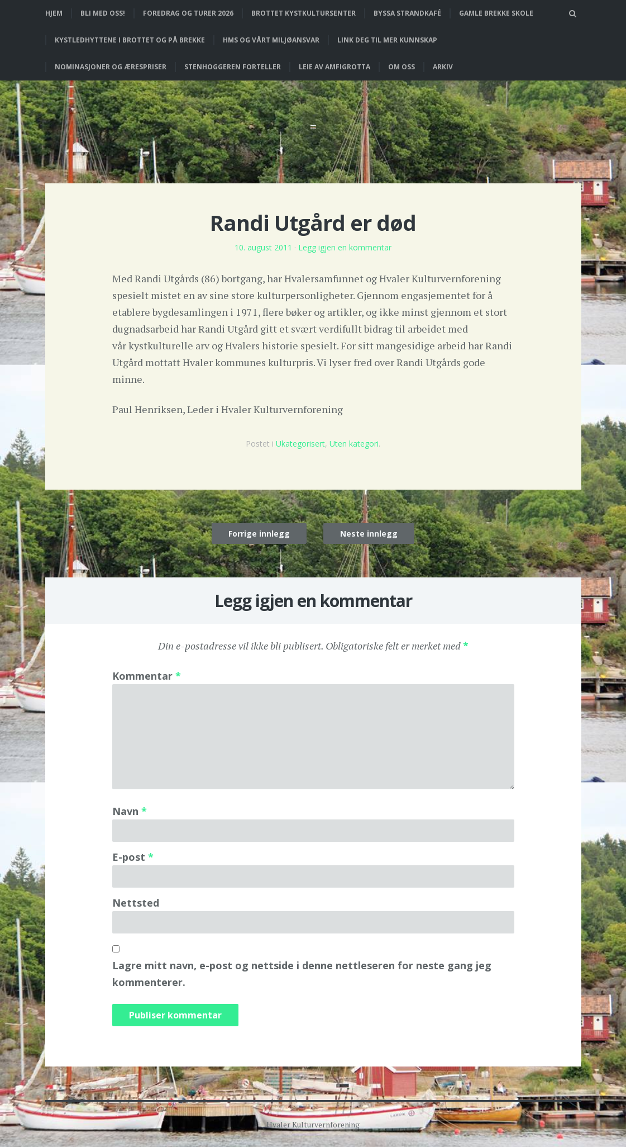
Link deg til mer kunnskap (387, 40)
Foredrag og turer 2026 (188, 13)
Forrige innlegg (259, 533)
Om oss (401, 67)
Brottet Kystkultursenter (303, 13)
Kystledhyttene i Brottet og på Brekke (130, 40)
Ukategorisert (300, 443)
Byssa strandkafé (407, 13)
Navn (129, 811)
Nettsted (135, 902)
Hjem (54, 13)
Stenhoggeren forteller (232, 67)
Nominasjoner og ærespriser (110, 67)
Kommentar (146, 675)
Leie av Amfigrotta (334, 67)
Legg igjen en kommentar (344, 247)
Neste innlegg (369, 533)
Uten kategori (354, 443)
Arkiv (443, 67)
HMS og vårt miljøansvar (271, 40)
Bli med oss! (102, 13)
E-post (133, 857)
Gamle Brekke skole (496, 13)
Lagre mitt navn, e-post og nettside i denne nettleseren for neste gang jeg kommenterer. (301, 974)
